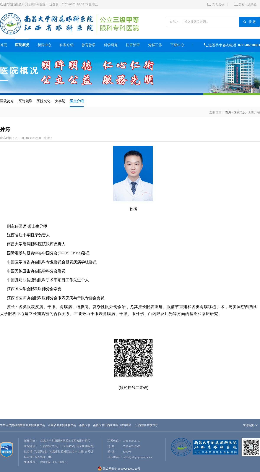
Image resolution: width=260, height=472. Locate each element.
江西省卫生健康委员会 (62, 425)
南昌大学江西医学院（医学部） (113, 425)
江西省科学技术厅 (146, 425)
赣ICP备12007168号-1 (53, 462)
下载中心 (177, 45)
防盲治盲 (133, 45)
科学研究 (111, 45)
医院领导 (25, 101)
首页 (3, 45)
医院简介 (7, 101)
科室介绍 (66, 45)
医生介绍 (77, 101)
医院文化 (43, 101)
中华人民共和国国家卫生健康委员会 (22, 425)
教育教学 (89, 45)
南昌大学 (84, 425)
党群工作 (155, 45)
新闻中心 (44, 45)
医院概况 (22, 45)
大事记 (60, 101)
